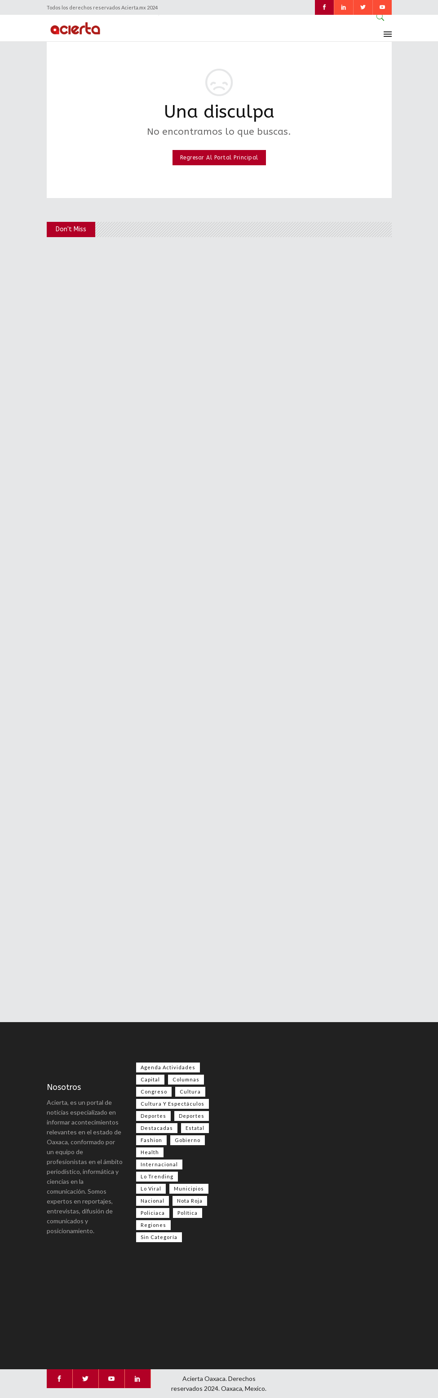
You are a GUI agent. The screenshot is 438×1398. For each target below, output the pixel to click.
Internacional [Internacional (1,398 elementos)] (159, 1164)
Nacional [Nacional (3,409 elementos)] (152, 1201)
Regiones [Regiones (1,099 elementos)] (153, 1225)
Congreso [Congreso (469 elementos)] (154, 1091)
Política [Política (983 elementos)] (187, 1213)
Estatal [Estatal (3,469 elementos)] (195, 1128)
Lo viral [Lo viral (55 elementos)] (151, 1188)
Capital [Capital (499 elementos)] (150, 1079)
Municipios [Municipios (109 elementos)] (189, 1188)
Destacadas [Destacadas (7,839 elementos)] (157, 1128)
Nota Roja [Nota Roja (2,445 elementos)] (190, 1201)
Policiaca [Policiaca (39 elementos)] (153, 1213)
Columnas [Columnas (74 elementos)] (186, 1079)
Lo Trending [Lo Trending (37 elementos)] (157, 1176)
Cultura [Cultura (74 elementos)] (190, 1091)
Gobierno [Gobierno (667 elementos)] (187, 1140)
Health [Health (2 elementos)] (150, 1152)
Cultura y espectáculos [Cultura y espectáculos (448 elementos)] (172, 1104)
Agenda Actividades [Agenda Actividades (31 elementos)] (168, 1067)
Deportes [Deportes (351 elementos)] (191, 1116)
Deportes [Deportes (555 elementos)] (153, 1116)
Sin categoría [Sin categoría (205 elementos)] (159, 1237)
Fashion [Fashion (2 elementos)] (151, 1140)
